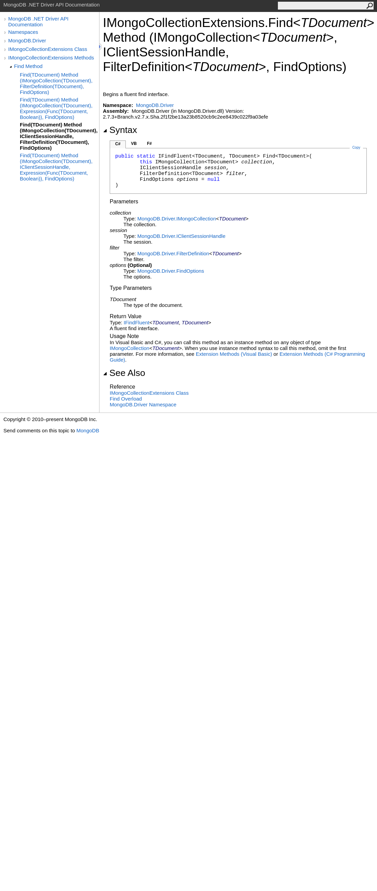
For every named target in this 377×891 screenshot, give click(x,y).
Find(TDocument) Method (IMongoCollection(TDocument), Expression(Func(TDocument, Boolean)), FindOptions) (56, 108)
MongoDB (87, 430)
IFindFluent (136, 322)
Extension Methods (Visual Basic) (234, 354)
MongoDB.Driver (27, 40)
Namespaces (23, 32)
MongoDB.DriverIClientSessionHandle (181, 236)
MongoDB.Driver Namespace (143, 404)
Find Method (28, 66)
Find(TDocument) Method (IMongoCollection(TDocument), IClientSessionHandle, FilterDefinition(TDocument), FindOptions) (58, 136)
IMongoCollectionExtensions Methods (51, 57)
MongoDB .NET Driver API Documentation (38, 21)
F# (149, 143)
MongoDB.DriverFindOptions (170, 271)
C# (117, 143)
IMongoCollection (129, 348)
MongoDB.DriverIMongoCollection (176, 218)
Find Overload (126, 399)
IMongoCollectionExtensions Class (47, 49)
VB (134, 143)
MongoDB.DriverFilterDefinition (173, 253)
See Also (124, 373)
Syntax (120, 130)
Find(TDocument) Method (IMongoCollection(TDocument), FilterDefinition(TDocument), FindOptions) (56, 83)
